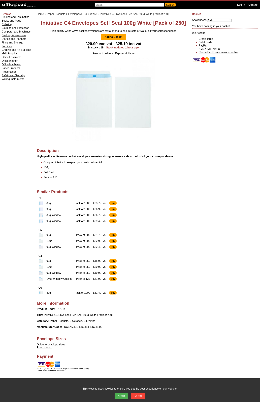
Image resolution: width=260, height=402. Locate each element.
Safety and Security (13, 75)
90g (48, 209)
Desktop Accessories (14, 35)
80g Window (53, 215)
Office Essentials (11, 57)
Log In (241, 4)
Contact (253, 4)
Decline (138, 396)
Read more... (44, 347)
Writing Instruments (13, 79)
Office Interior (10, 60)
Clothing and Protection (15, 28)
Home (40, 14)
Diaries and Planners (14, 38)
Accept (121, 396)
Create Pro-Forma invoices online (218, 52)
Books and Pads (11, 20)
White (93, 14)
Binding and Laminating (15, 17)
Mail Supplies (9, 53)
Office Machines (11, 64)
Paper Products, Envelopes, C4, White (72, 321)
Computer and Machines (16, 31)
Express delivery (124, 53)
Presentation (9, 71)
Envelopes (74, 14)
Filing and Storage (12, 42)
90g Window (53, 221)
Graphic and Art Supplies (16, 49)
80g (48, 203)
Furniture (7, 46)
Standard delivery (102, 53)
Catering (7, 24)
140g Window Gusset (59, 278)
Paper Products (11, 68)
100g (49, 241)
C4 (85, 14)
